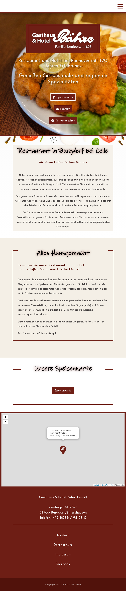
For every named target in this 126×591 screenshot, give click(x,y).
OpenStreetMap (108, 485)
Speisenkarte (65, 97)
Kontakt (65, 109)
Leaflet (96, 485)
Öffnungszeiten (65, 120)
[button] (63, 450)
